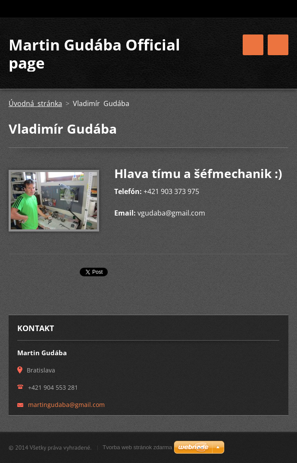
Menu (278, 44)
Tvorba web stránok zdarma (137, 447)
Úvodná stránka (35, 103)
